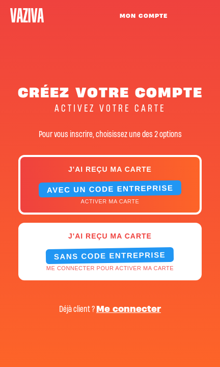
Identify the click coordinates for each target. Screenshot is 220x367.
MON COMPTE (144, 16)
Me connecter (128, 309)
